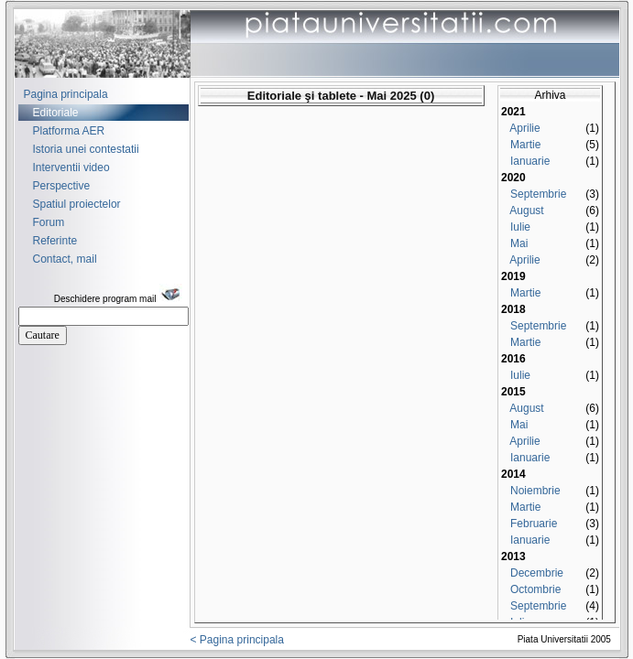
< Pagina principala (237, 639)
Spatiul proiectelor (77, 204)
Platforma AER (69, 130)
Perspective (62, 185)
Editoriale (56, 112)
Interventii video (71, 167)
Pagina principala (66, 94)
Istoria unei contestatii (86, 149)
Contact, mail (65, 259)
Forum (49, 222)
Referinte (55, 240)
